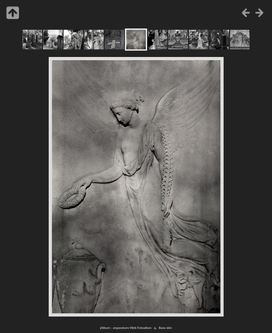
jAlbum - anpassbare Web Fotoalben (125, 328)
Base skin (165, 328)
